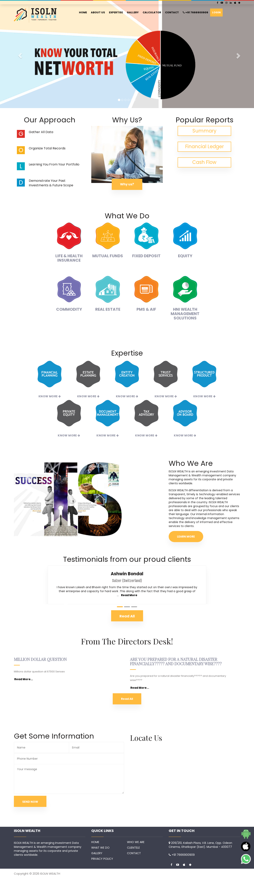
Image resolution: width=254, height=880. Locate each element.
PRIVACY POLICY (102, 859)
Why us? (127, 184)
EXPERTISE (116, 12)
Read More (129, 595)
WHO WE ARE (135, 842)
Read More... (23, 679)
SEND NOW (30, 802)
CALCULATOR (152, 12)
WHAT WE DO (100, 848)
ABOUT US (98, 12)
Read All (127, 699)
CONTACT (172, 12)
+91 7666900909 (195, 12)
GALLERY (133, 12)
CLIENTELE (133, 848)
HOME (83, 12)
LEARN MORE (186, 537)
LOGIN (216, 12)
